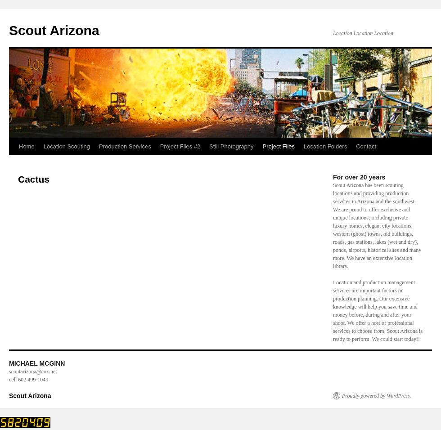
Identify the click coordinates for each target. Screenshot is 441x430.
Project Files (279, 146)
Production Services (125, 146)
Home (27, 146)
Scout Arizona (54, 30)
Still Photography (231, 146)
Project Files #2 (180, 146)
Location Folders (325, 146)
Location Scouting (67, 146)
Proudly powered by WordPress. (376, 396)
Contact (366, 146)
